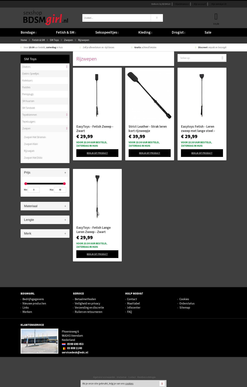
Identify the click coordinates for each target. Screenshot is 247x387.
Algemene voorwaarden (104, 377)
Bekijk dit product (97, 153)
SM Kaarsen (28, 101)
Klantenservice (181, 4)
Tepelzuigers (28, 121)
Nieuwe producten (34, 303)
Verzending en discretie (89, 307)
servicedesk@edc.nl (75, 352)
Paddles (26, 87)
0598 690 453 (73, 344)
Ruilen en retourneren (88, 312)
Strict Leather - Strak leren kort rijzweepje (148, 128)
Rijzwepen (29, 150)
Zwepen (26, 128)
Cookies (184, 299)
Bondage (28, 32)
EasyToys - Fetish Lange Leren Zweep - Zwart (93, 229)
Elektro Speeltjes (30, 73)
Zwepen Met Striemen (35, 137)
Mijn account (199, 4)
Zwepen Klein (31, 144)
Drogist (178, 32)
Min (25, 189)
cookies (129, 383)
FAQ (129, 312)
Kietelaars (27, 80)
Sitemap (184, 307)
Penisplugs (27, 94)
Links (25, 307)
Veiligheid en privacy (87, 303)
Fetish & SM (66, 32)
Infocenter (133, 307)
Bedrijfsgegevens (33, 299)
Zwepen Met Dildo (33, 157)
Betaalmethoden (85, 299)
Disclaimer (121, 377)
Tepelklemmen (29, 114)
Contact (132, 299)
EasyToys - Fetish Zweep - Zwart (94, 128)
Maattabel (133, 303)
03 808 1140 (72, 348)
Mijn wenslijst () (217, 4)
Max (52, 189)
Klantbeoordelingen (146, 377)
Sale (208, 32)
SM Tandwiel (28, 107)
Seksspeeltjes (107, 32)
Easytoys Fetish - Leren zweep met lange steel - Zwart (198, 128)
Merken (27, 312)
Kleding (145, 32)
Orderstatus (187, 303)
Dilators (26, 66)
